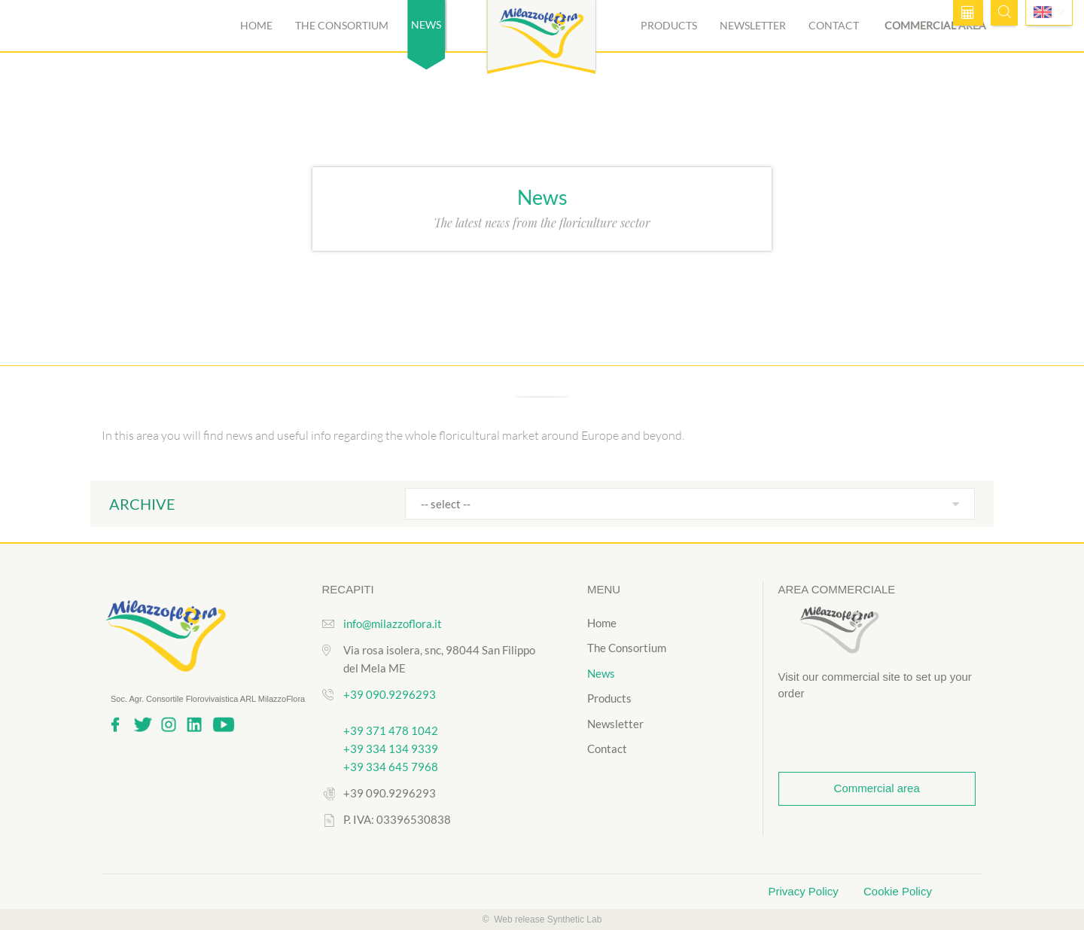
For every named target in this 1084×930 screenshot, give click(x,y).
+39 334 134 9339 (390, 748)
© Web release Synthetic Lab (542, 919)
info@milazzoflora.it (392, 623)
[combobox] (690, 504)
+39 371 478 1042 (390, 730)
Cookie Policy (897, 891)
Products (669, 25)
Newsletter (753, 25)
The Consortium (341, 25)
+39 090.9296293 (389, 694)
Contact (833, 25)
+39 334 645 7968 (390, 766)
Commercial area (935, 25)
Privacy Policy (805, 891)
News (601, 673)
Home (256, 25)
